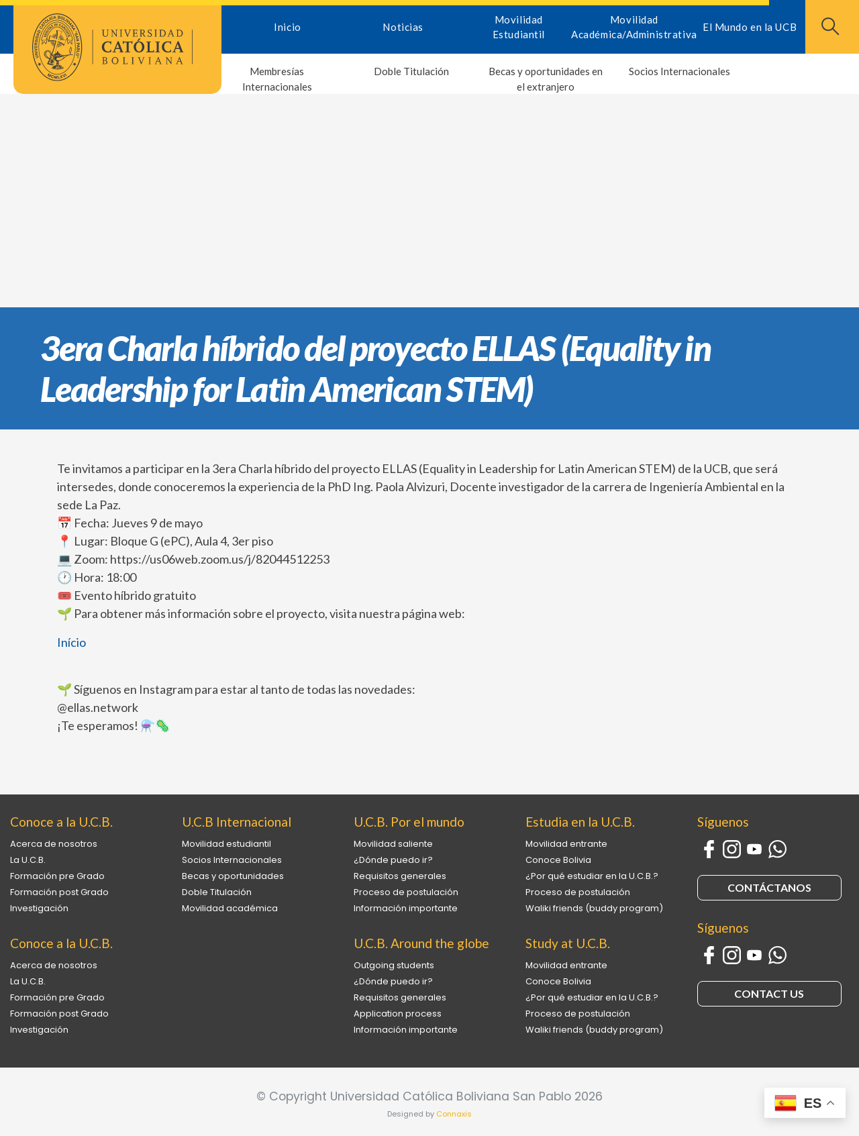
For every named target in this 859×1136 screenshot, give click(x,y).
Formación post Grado (59, 892)
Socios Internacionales (679, 71)
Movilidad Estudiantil (519, 27)
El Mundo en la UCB (750, 27)
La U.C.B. (28, 860)
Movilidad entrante (566, 843)
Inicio (287, 27)
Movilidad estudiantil (226, 843)
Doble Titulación (411, 71)
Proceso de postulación (406, 892)
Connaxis (454, 1113)
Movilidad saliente (393, 843)
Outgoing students (394, 965)
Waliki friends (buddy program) (594, 908)
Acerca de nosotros (53, 843)
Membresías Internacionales (277, 79)
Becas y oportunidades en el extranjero (546, 79)
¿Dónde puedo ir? (393, 860)
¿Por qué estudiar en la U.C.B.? (591, 876)
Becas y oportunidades (233, 876)
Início (71, 642)
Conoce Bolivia (558, 860)
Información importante (406, 908)
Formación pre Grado (57, 876)
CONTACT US (769, 993)
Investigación (39, 908)
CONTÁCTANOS (769, 887)
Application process (398, 1013)
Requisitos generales (400, 876)
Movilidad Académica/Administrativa (634, 27)
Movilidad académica (230, 908)
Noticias (403, 27)
